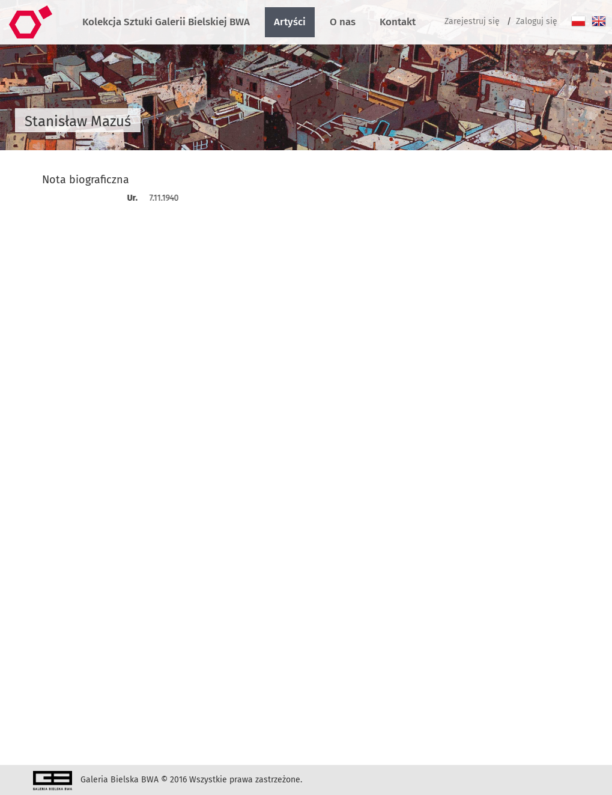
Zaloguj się (536, 21)
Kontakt (398, 22)
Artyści (290, 22)
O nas (343, 22)
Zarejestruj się (472, 21)
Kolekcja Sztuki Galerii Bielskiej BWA (166, 22)
